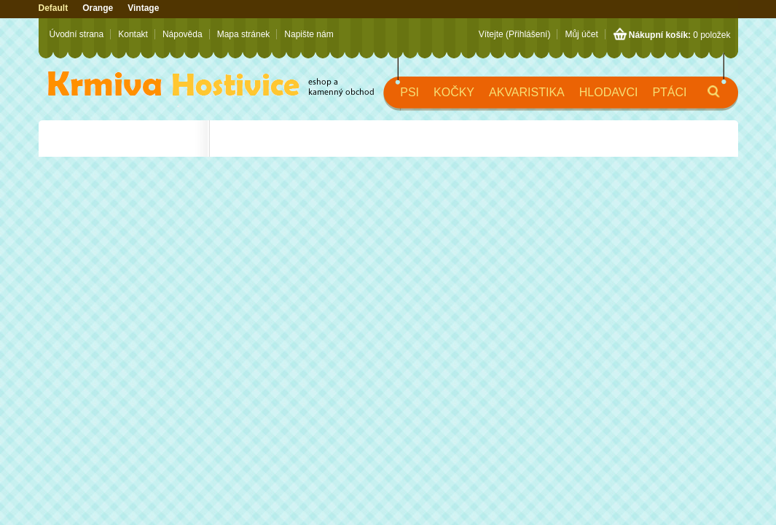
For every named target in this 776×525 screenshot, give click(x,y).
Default (53, 8)
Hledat (701, 98)
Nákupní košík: (660, 35)
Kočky (454, 92)
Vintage (143, 8)
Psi (409, 92)
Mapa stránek (243, 34)
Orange (97, 8)
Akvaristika (527, 92)
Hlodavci (608, 92)
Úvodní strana (77, 34)
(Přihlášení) (528, 34)
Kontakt (133, 34)
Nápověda (182, 34)
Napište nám (308, 34)
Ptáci (669, 92)
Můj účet (581, 34)
